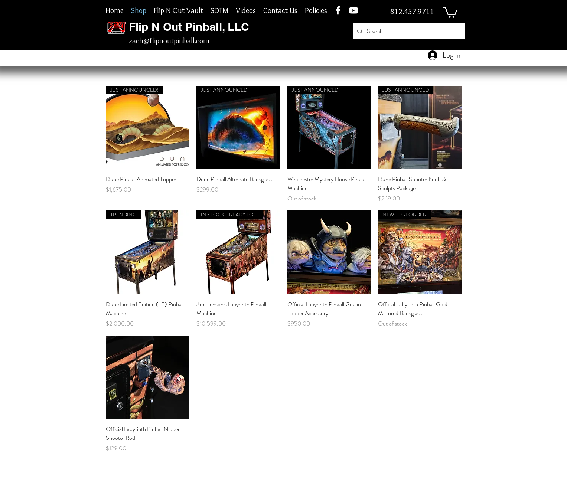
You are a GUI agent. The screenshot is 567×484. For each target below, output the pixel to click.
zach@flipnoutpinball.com (169, 40)
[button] (450, 12)
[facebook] (337, 10)
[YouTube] (353, 10)
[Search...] (408, 31)
